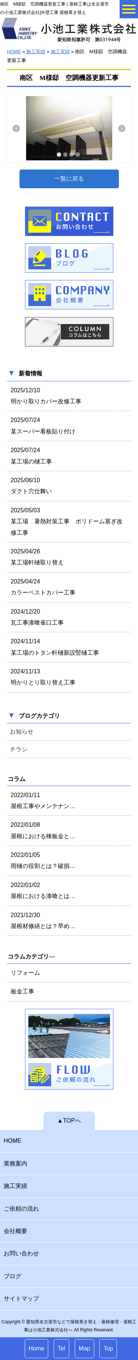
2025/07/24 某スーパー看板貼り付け (43, 425)
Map (84, 1348)
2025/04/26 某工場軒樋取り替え (37, 557)
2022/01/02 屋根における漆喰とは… (43, 890)
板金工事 (22, 991)
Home (37, 1348)
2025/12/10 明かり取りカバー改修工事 (46, 395)
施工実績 (35, 51)
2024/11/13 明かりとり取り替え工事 (43, 677)
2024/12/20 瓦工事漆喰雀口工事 (37, 617)
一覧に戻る (69, 178)
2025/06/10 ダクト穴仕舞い (31, 485)
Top (108, 1348)
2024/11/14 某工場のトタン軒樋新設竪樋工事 (55, 646)
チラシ (19, 749)
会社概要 (15, 1231)
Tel (61, 1348)
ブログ (12, 1276)
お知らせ (21, 731)
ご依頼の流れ (21, 1209)
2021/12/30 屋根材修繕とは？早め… (43, 920)
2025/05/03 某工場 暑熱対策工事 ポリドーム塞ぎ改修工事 (67, 521)
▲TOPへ (69, 1120)
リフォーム (25, 973)
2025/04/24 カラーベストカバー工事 (43, 587)
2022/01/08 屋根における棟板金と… (43, 830)
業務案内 (15, 1163)
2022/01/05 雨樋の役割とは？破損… (43, 860)
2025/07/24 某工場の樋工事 (31, 455)
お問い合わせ (21, 1253)
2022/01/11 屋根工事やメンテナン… (43, 800)
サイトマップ (21, 1298)
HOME (14, 51)
